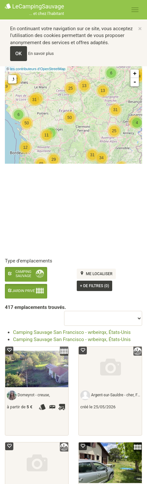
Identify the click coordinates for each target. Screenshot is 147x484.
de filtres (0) (94, 286)
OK (18, 54)
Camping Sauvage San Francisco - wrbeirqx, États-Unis (72, 332)
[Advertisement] (71, 211)
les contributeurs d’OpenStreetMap (37, 69)
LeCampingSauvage (34, 10)
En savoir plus (41, 53)
